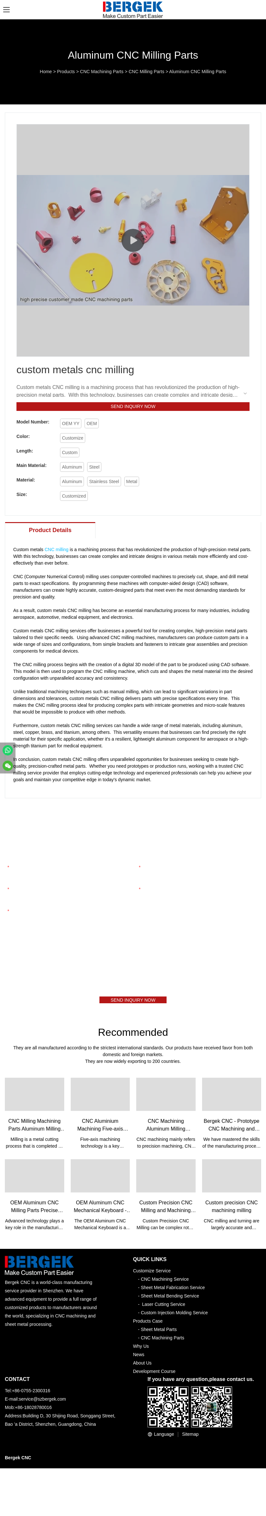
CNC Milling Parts (146, 71)
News (138, 1359)
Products (66, 71)
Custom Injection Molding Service (174, 1317)
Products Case (148, 1325)
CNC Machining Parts (102, 71)
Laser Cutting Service (163, 1309)
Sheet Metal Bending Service (170, 1300)
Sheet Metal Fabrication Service (173, 1292)
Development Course (154, 1376)
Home (46, 71)
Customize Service (152, 1275)
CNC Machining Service (165, 1284)
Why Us (141, 1351)
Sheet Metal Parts (159, 1334)
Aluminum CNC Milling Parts (197, 71)
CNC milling (56, 551)
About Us (142, 1367)
